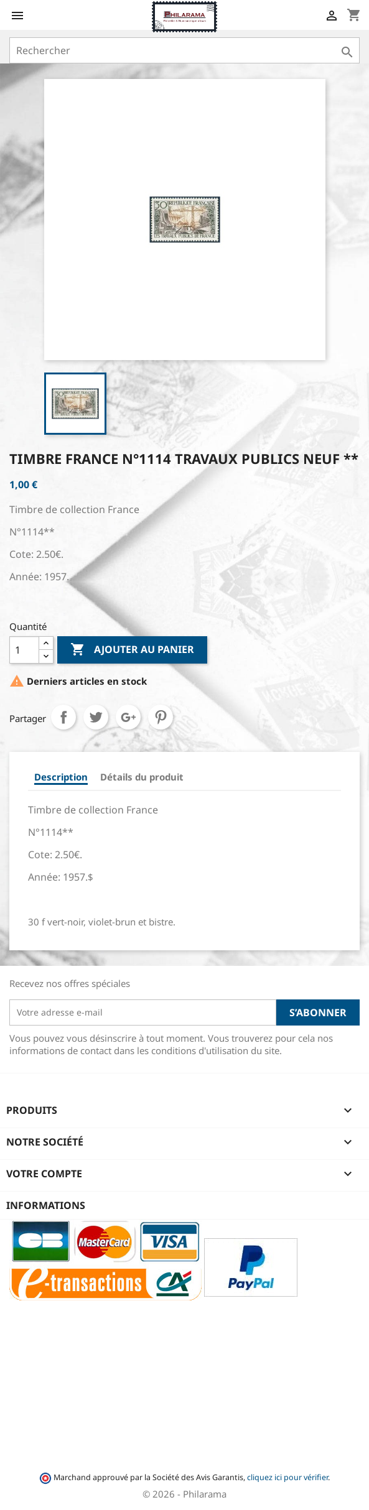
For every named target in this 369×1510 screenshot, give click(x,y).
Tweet (95, 717)
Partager (63, 717)
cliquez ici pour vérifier (287, 1477)
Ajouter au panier (132, 650)
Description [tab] (61, 777)
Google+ (128, 717)
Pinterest (160, 717)
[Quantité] (24, 650)
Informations (45, 1205)
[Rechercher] (184, 50)
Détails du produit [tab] (142, 777)
